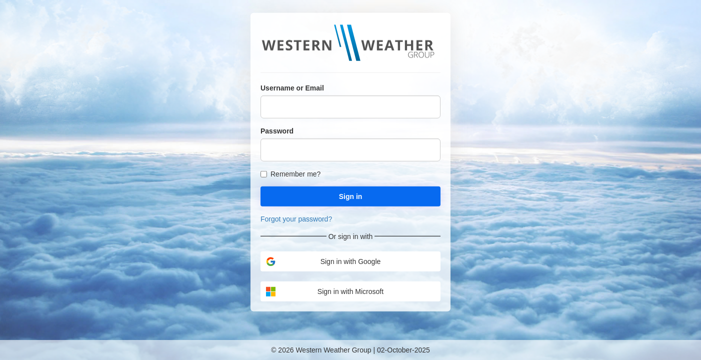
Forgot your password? (296, 218)
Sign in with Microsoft (325, 291)
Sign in (350, 196)
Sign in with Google (323, 261)
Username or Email (292, 88)
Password (277, 130)
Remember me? (290, 174)
